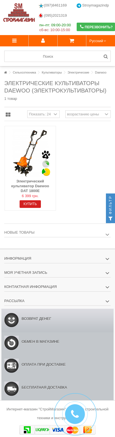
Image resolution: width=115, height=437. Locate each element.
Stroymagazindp (93, 5)
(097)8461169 (52, 5)
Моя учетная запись (25, 272)
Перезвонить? (96, 26)
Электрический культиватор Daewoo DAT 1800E (30, 186)
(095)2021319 (52, 15)
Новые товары (19, 232)
